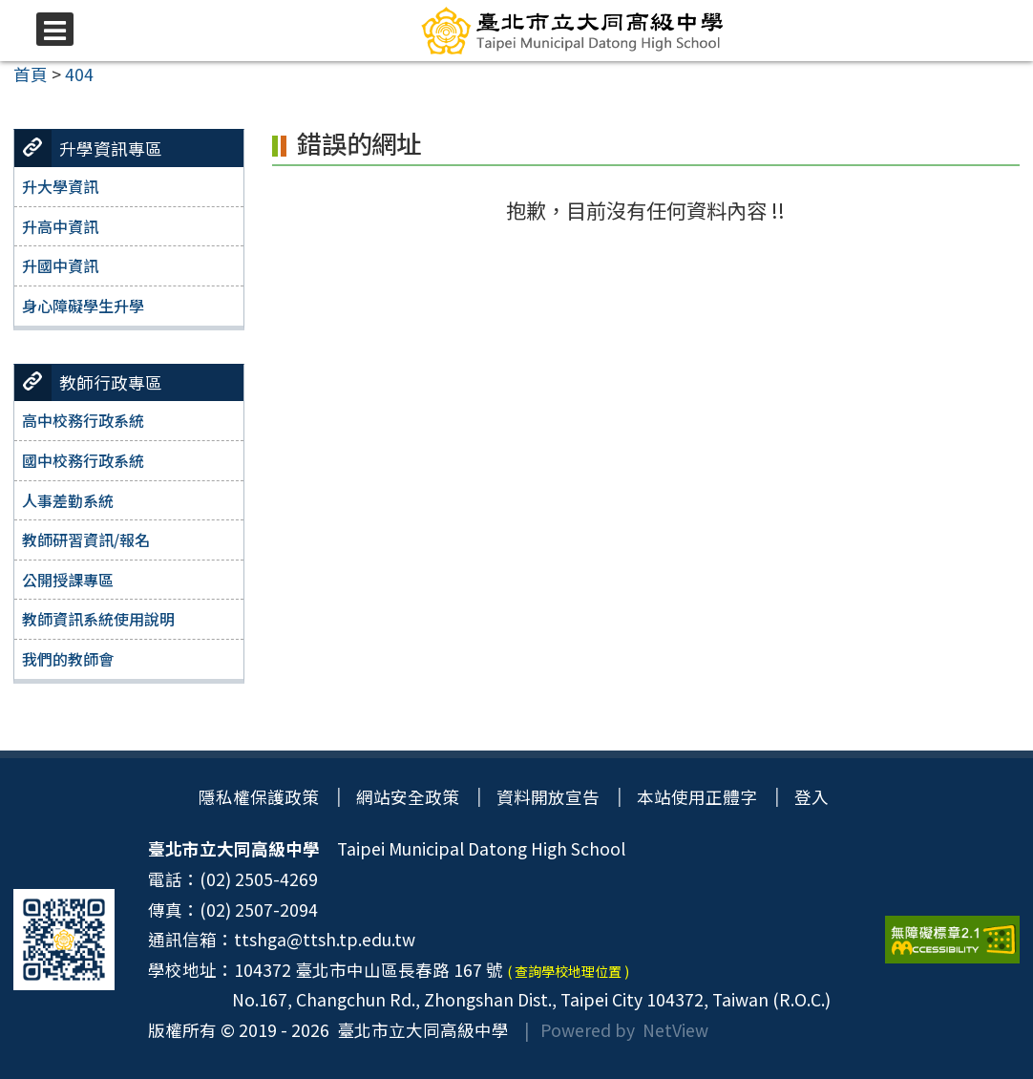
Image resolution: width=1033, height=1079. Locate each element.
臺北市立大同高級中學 (419, 1030)
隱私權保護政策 (259, 797)
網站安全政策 (407, 797)
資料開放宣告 (548, 797)
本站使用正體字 (698, 797)
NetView (675, 1030)
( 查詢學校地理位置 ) (568, 971)
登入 (812, 797)
